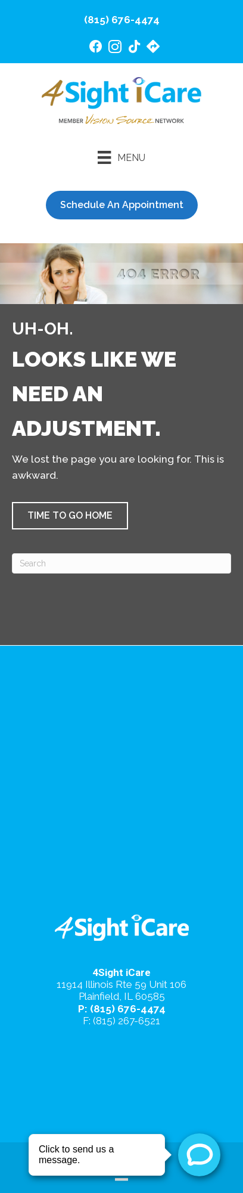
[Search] (121, 563)
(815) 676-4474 (122, 20)
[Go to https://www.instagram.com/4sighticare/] (115, 48)
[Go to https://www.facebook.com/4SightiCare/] (95, 48)
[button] (70, 515)
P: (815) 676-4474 (122, 1009)
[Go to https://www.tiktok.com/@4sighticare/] (134, 48)
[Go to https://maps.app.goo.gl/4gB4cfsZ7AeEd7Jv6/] (153, 48)
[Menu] (121, 157)
